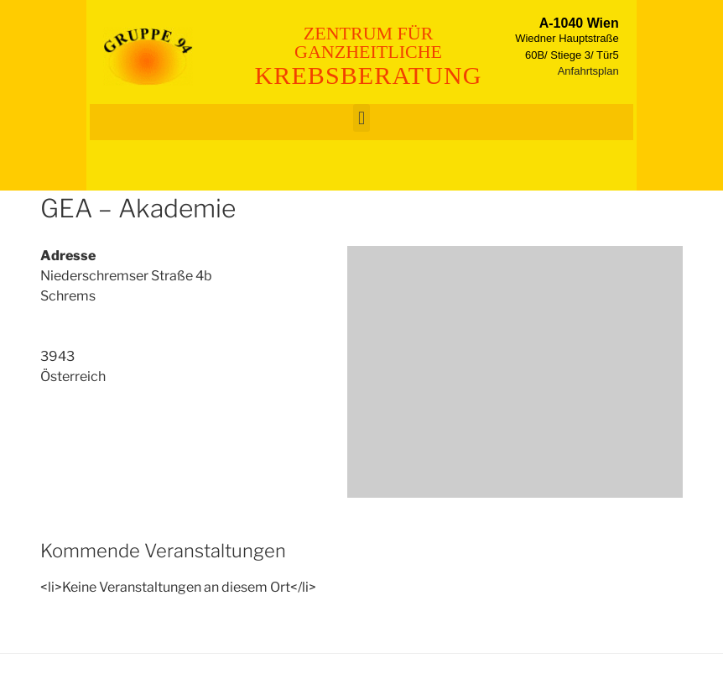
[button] (361, 118)
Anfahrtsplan (588, 71)
